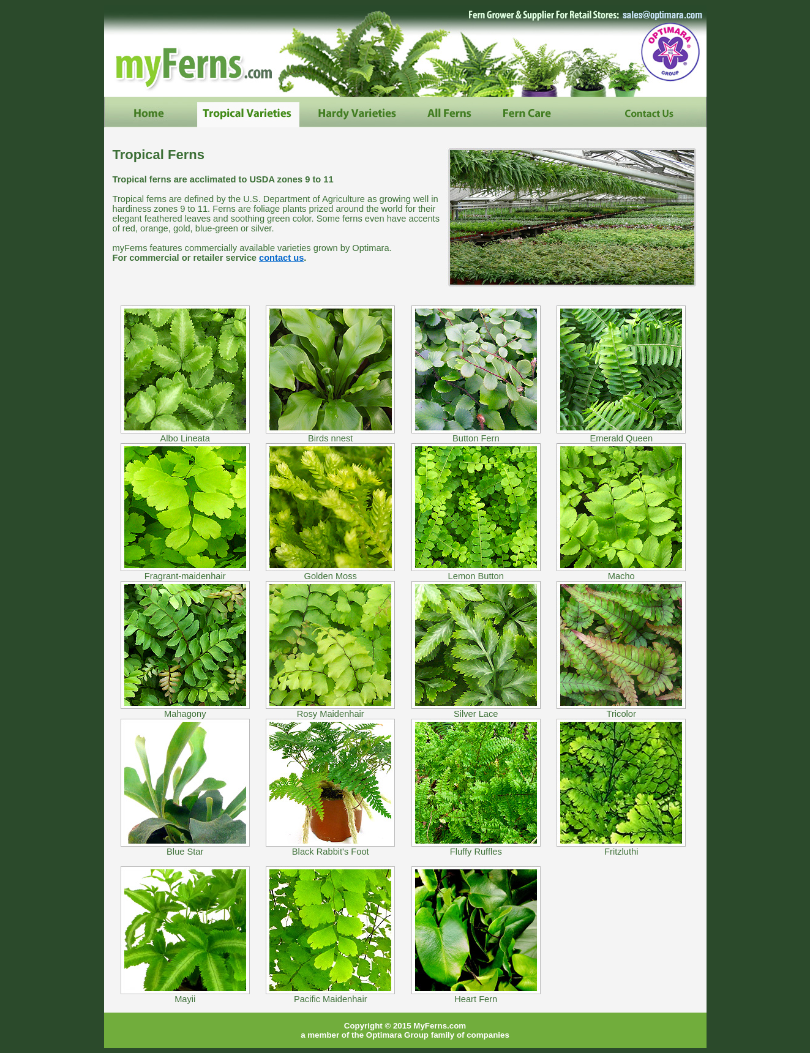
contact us (281, 258)
